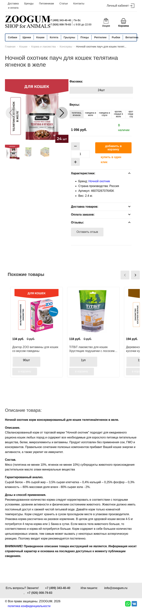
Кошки (40, 37)
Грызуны (69, 37)
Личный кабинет (120, 5)
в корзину (24, 371)
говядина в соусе (104, 114)
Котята (54, 37)
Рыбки (116, 37)
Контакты (78, 3)
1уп (83, 360)
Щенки (27, 37)
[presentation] (125, 275)
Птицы (84, 37)
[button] (62, 113)
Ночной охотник (99, 181)
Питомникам (46, 3)
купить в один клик (111, 159)
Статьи (63, 3)
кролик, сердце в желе (118, 114)
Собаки (12, 37)
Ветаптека (131, 37)
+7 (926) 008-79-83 (60, 24)
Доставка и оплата (13, 5)
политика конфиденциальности (29, 606)
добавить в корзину (113, 147)
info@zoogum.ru (116, 588)
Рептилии (100, 37)
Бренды (29, 3)
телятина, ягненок (77, 114)
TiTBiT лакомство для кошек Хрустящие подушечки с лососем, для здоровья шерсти (92, 348)
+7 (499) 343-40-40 (60, 20)
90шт (26, 360)
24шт (101, 90)
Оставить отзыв (87, 231)
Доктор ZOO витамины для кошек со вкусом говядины (35, 348)
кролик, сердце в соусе (132, 114)
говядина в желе (90, 114)
